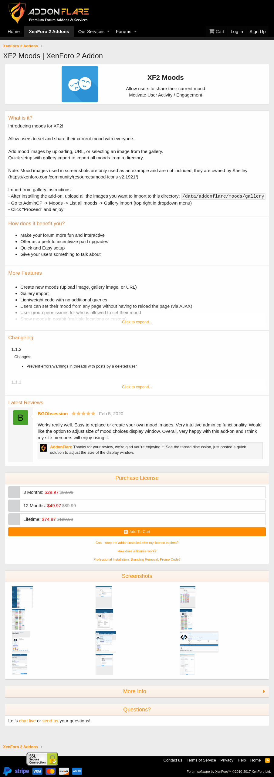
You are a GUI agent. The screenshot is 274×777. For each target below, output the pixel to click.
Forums (123, 31)
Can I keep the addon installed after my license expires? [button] (137, 548)
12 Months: (52, 511)
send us (53, 726)
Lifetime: (51, 525)
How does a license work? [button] (137, 557)
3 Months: (51, 497)
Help (242, 760)
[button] (108, 31)
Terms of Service (201, 760)
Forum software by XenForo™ (229, 771)
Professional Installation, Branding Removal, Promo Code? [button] (137, 565)
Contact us (173, 760)
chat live (30, 726)
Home (14, 31)
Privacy (226, 760)
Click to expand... (137, 327)
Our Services (91, 31)
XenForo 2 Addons (49, 31)
